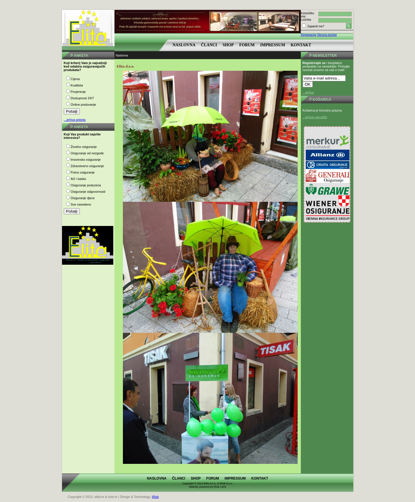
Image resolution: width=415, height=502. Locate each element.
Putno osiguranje (83, 172)
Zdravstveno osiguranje (87, 166)
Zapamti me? (315, 26)
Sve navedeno (81, 204)
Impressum (272, 45)
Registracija (308, 34)
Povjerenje (78, 91)
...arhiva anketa (75, 119)
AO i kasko (78, 179)
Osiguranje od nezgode (87, 153)
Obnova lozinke (327, 34)
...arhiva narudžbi (315, 117)
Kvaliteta (77, 85)
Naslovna (184, 45)
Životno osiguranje (84, 147)
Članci (209, 45)
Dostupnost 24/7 (82, 98)
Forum (247, 45)
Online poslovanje (83, 104)
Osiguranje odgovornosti (88, 191)
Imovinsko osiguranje (86, 159)
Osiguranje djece (83, 198)
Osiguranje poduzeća (86, 185)
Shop (228, 45)
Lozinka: (306, 19)
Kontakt (301, 45)
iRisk (155, 497)
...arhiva (308, 92)
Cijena (75, 79)
